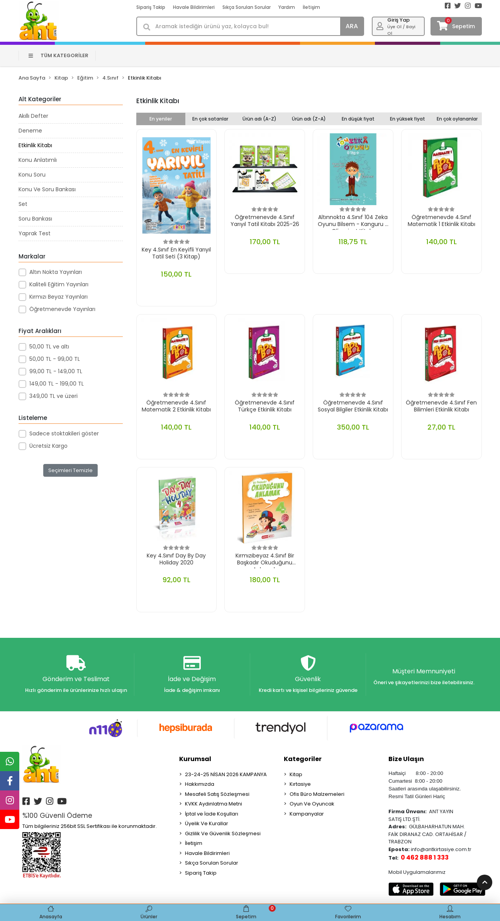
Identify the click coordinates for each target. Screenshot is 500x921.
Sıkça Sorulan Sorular (246, 7)
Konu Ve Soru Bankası (47, 189)
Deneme (30, 130)
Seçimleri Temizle (70, 470)
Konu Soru (32, 174)
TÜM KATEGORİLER (58, 55)
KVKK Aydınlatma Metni (213, 803)
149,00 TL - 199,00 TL (56, 383)
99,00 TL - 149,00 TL (55, 371)
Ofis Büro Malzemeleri (317, 794)
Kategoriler (303, 758)
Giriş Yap (398, 20)
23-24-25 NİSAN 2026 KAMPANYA (226, 774)
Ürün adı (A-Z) (259, 119)
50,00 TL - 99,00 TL (54, 359)
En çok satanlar (210, 119)
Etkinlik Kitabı (35, 145)
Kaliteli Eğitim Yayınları (58, 284)
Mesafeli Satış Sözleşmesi (217, 794)
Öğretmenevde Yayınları (62, 309)
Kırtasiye (300, 784)
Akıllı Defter (33, 116)
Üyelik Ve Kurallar (206, 823)
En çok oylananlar (457, 119)
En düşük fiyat (358, 119)
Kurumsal (195, 758)
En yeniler (160, 119)
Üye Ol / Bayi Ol (401, 30)
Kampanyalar (307, 813)
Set (23, 204)
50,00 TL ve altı (49, 346)
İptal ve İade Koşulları (211, 813)
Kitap (296, 774)
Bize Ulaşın (406, 758)
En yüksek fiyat (407, 119)
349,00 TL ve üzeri (53, 396)
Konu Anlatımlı (38, 160)
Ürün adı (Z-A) (309, 119)
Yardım (286, 7)
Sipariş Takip (150, 7)
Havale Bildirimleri (194, 7)
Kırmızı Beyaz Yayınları (58, 297)
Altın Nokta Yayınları (55, 272)
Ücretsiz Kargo (48, 446)
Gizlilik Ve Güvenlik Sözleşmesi (223, 833)
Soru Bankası (35, 219)
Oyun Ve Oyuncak (312, 803)
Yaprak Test (35, 233)
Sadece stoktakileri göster (64, 433)
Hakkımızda (199, 784)
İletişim (311, 7)
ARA (352, 26)
